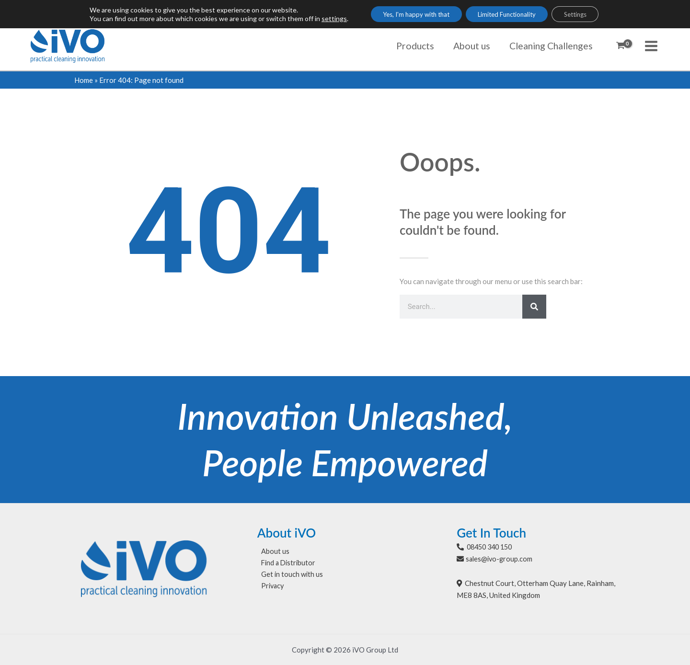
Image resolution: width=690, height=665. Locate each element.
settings (321, 19)
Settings (585, 15)
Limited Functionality (508, 15)
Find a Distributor (285, 563)
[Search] (534, 307)
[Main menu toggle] (651, 45)
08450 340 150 (492, 546)
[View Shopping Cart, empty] (620, 46)
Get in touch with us (288, 575)
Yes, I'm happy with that (408, 15)
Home (83, 80)
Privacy (269, 587)
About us (271, 551)
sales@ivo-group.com (500, 558)
